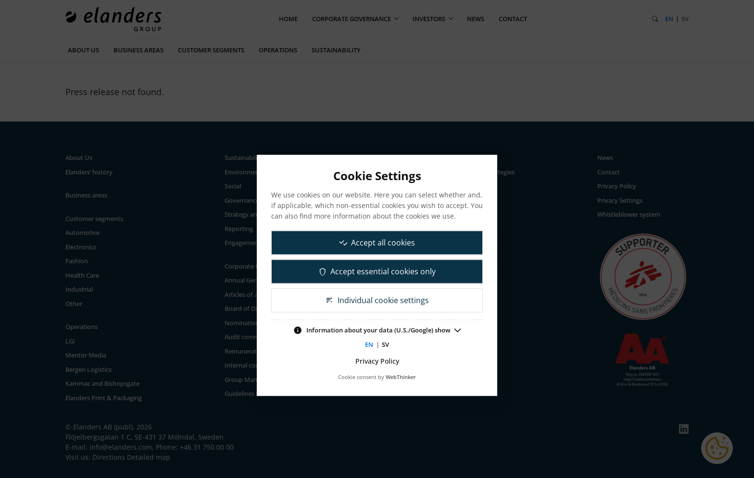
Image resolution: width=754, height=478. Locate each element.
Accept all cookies (377, 242)
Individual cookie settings (377, 300)
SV (385, 344)
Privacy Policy (377, 361)
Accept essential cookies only (377, 271)
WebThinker (401, 376)
